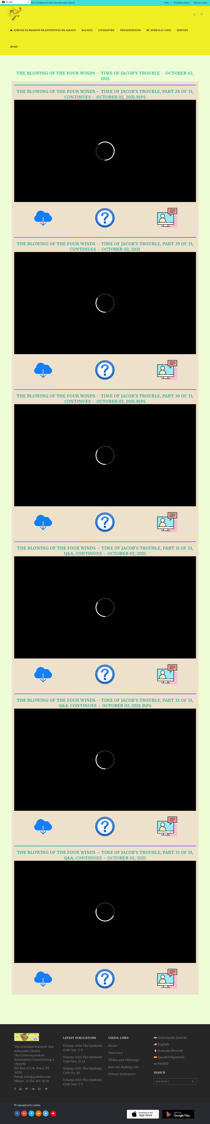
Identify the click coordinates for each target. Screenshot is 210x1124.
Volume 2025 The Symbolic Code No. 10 (82, 1071)
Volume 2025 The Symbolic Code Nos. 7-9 (82, 1082)
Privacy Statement (122, 1074)
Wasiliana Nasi (181, 2)
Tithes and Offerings (123, 1060)
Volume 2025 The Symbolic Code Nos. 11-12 (82, 1059)
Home (112, 1046)
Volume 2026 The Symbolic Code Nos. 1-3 (83, 1048)
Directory (115, 1053)
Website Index (200, 2)
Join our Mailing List (123, 1067)
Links (166, 2)
